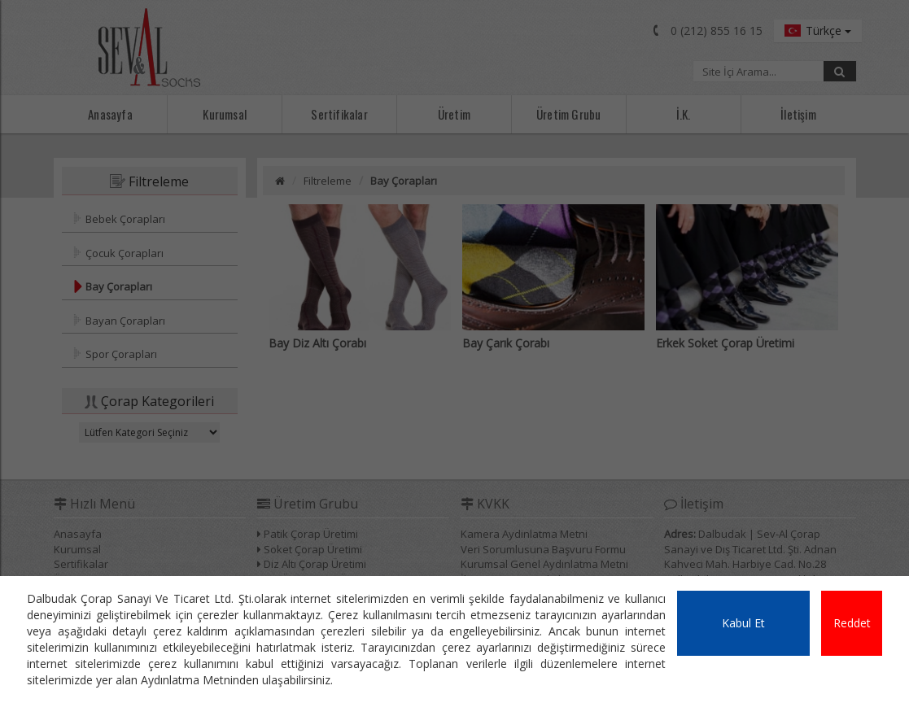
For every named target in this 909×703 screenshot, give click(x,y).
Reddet (852, 623)
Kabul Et (743, 623)
